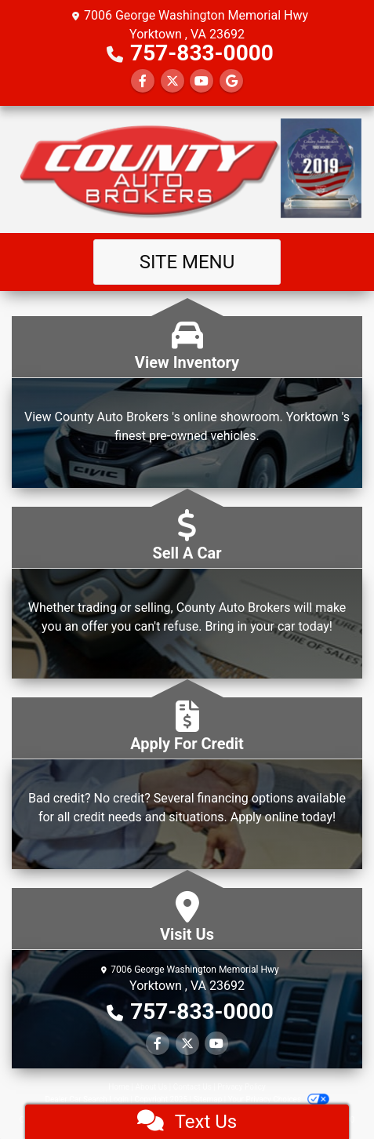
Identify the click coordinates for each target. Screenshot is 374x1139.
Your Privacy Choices (278, 1099)
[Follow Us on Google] (231, 81)
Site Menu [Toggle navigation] (187, 262)
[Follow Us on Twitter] (172, 81)
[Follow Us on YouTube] (201, 81)
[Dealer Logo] (187, 169)
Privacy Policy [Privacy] (241, 1087)
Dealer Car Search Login (87, 1099)
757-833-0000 (202, 53)
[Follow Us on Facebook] (142, 81)
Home (118, 1087)
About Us (152, 1087)
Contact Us (192, 1087)
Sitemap (207, 1099)
